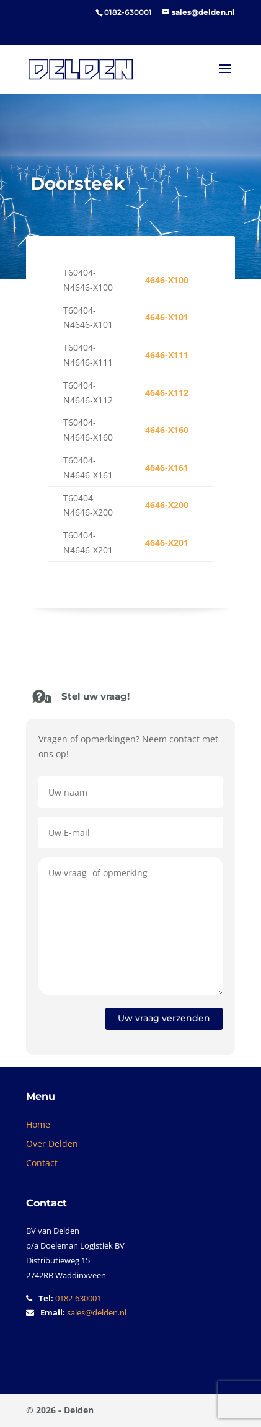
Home (38, 1124)
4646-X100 (166, 280)
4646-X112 (166, 392)
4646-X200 (166, 505)
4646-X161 (166, 467)
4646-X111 (166, 355)
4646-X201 (166, 542)
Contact (42, 1163)
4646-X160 (166, 430)
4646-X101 (166, 317)
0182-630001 (78, 1298)
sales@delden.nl (96, 1312)
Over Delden (52, 1143)
